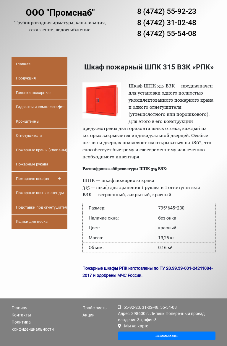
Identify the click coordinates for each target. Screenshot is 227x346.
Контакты (21, 315)
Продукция (26, 78)
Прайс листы (95, 308)
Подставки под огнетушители (41, 207)
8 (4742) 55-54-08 (166, 33)
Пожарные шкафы (38, 178)
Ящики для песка (32, 221)
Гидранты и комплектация (40, 106)
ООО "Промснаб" (60, 12)
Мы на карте (136, 326)
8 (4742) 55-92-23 (166, 11)
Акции (88, 315)
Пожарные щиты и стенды (40, 193)
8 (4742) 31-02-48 (166, 22)
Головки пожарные (33, 92)
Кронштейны (27, 121)
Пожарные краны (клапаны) (41, 150)
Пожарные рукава (32, 164)
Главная (23, 64)
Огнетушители (29, 135)
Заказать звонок (166, 335)
